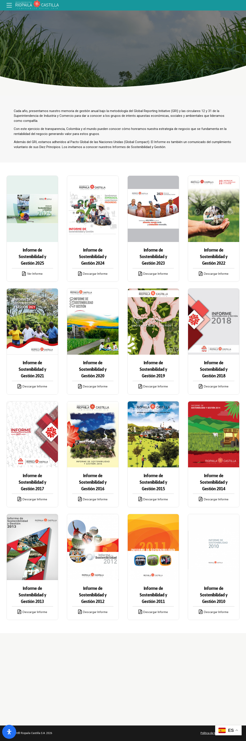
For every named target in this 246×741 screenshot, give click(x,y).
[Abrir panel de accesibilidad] (9, 732)
